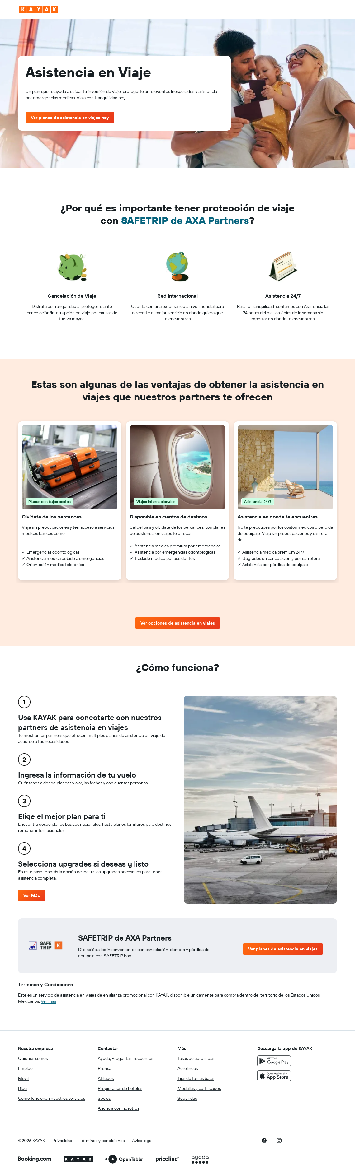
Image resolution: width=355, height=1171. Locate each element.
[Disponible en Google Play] (274, 1060)
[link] (264, 1140)
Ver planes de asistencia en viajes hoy (70, 117)
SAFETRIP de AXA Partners (185, 220)
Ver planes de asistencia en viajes (283, 949)
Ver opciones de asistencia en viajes (177, 623)
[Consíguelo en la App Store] (274, 1075)
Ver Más (31, 895)
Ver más (48, 1001)
